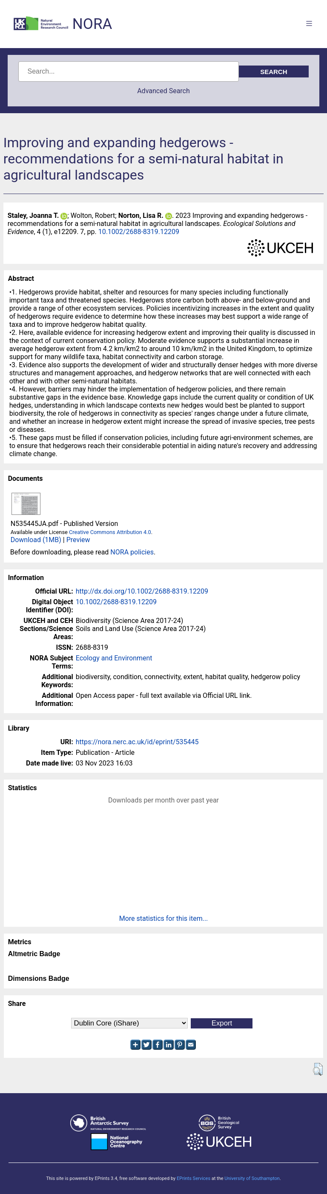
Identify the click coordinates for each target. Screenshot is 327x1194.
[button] (318, 1069)
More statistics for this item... (163, 918)
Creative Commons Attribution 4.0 (110, 532)
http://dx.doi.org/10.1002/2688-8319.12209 (142, 591)
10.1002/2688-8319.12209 (138, 232)
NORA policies (132, 552)
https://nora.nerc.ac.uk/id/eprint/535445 (137, 742)
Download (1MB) (36, 540)
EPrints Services (193, 1178)
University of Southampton (252, 1178)
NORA (92, 24)
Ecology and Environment (114, 658)
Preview (78, 540)
